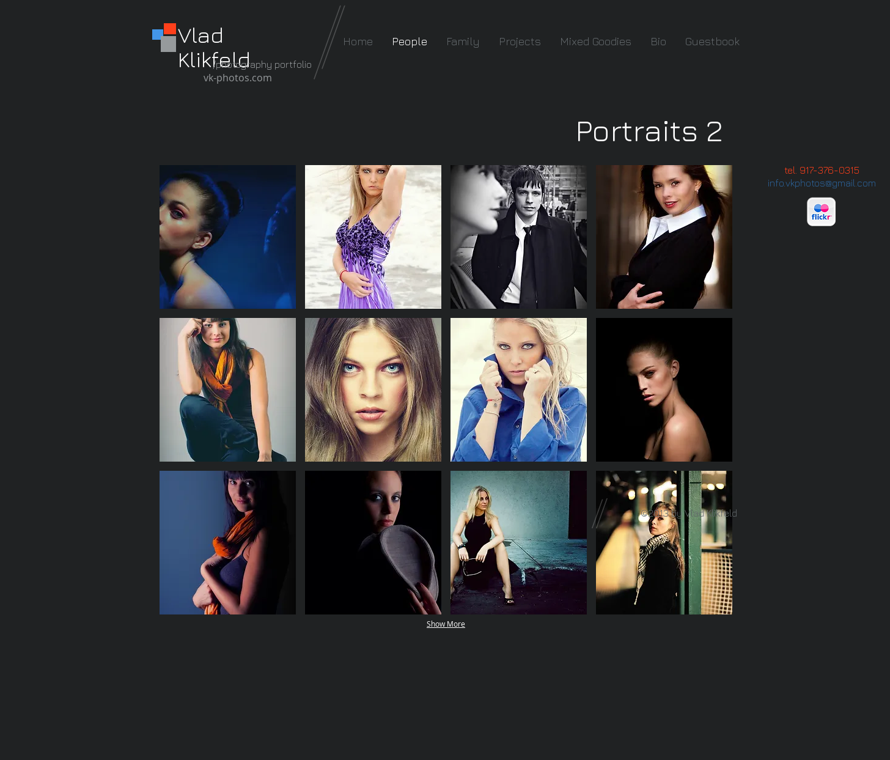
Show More (446, 624)
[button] (228, 237)
